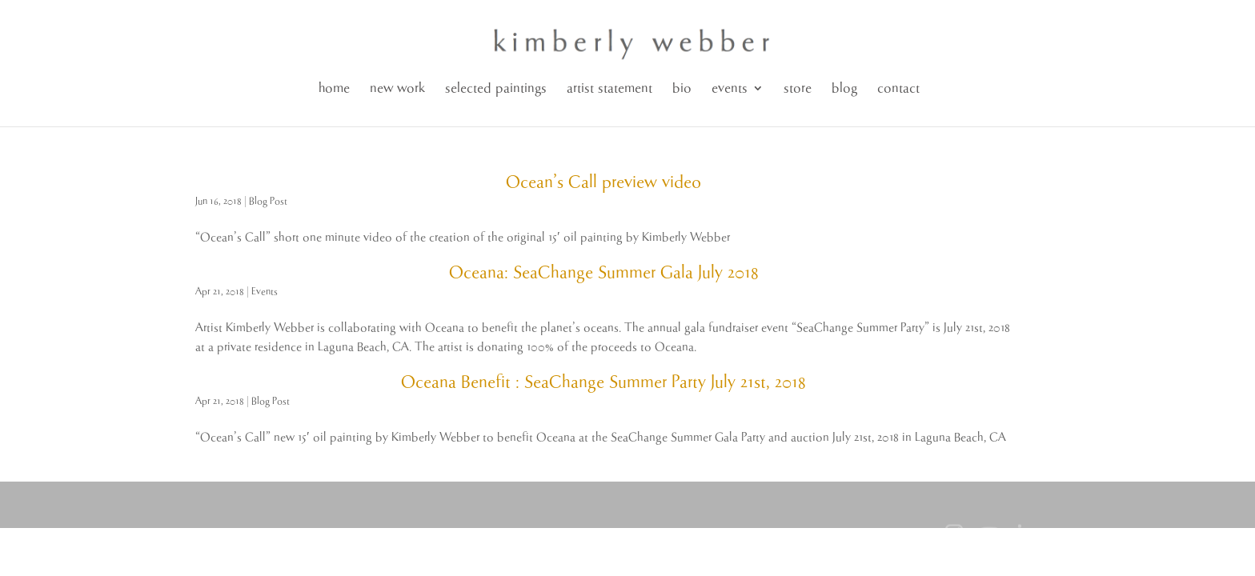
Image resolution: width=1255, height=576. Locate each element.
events (730, 88)
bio (682, 88)
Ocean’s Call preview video (603, 182)
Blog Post (268, 201)
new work (397, 88)
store (798, 88)
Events (264, 292)
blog (844, 88)
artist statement (609, 88)
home (334, 88)
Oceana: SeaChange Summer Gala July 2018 (604, 272)
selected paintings (496, 88)
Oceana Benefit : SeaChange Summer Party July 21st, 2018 (603, 382)
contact (898, 88)
